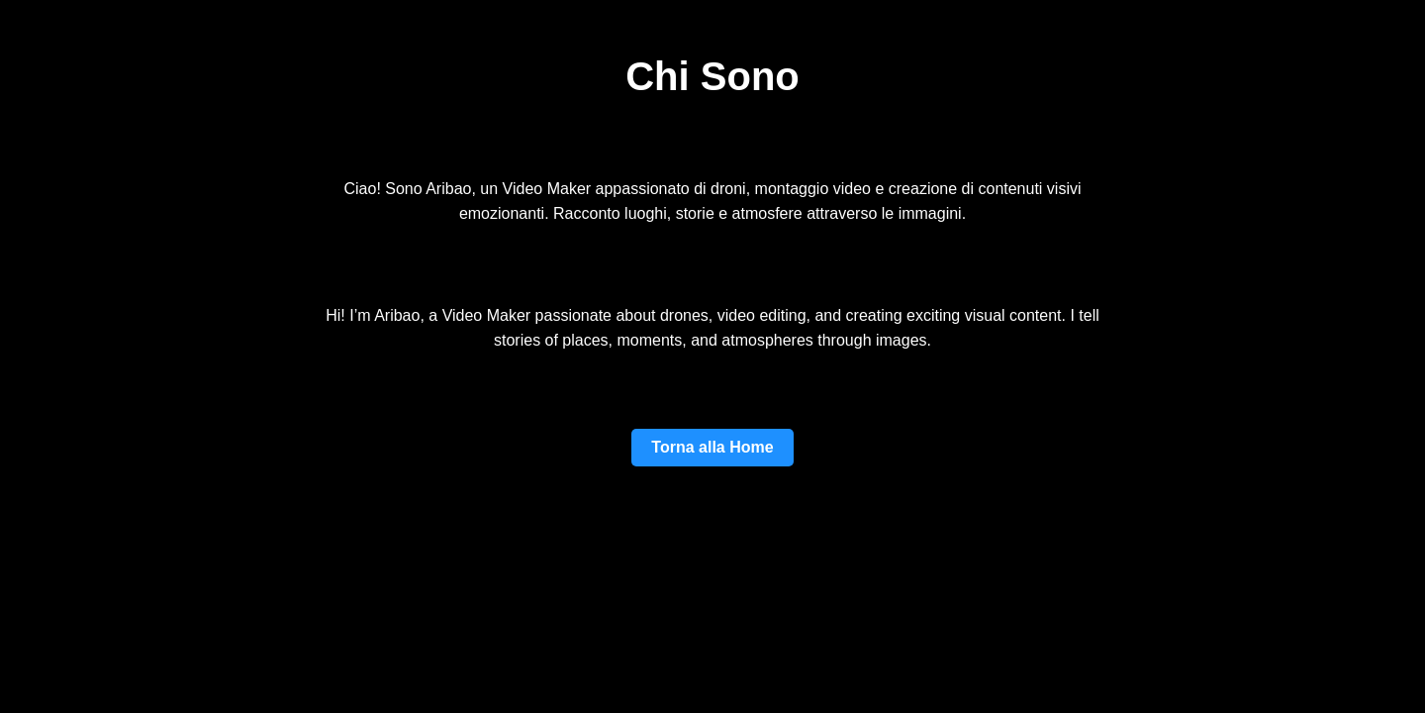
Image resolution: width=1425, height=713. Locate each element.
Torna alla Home (712, 447)
